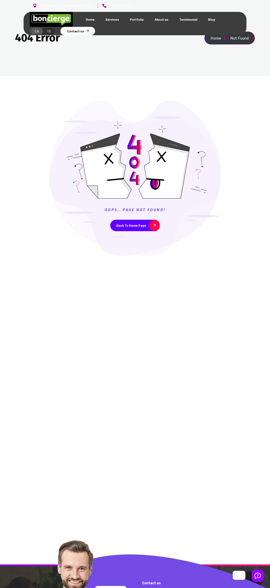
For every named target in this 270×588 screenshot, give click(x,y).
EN (37, 31)
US (49, 31)
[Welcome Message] (258, 576)
